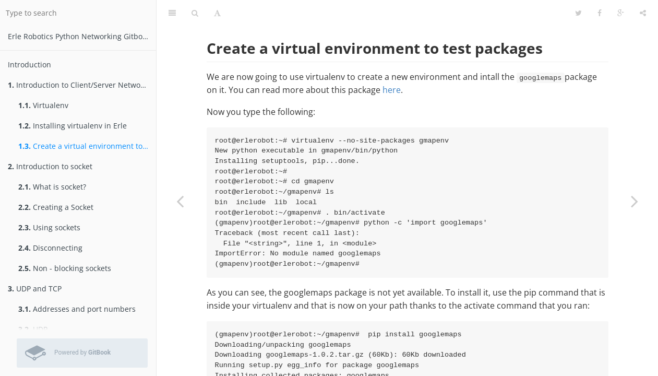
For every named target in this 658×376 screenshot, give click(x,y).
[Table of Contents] (172, 13)
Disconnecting (50, 248)
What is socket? (52, 187)
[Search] (195, 13)
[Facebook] (599, 13)
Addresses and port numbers (77, 309)
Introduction (29, 64)
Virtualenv (43, 105)
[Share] (643, 13)
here (391, 90)
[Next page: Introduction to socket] (634, 201)
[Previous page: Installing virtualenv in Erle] (180, 201)
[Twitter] (578, 13)
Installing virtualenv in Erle (72, 126)
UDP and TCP (35, 288)
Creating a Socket (55, 207)
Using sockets (49, 227)
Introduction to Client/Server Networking (82, 85)
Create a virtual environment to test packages (87, 146)
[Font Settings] (217, 13)
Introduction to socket (50, 166)
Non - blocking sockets (64, 268)
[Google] (620, 13)
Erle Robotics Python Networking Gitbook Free (82, 36)
